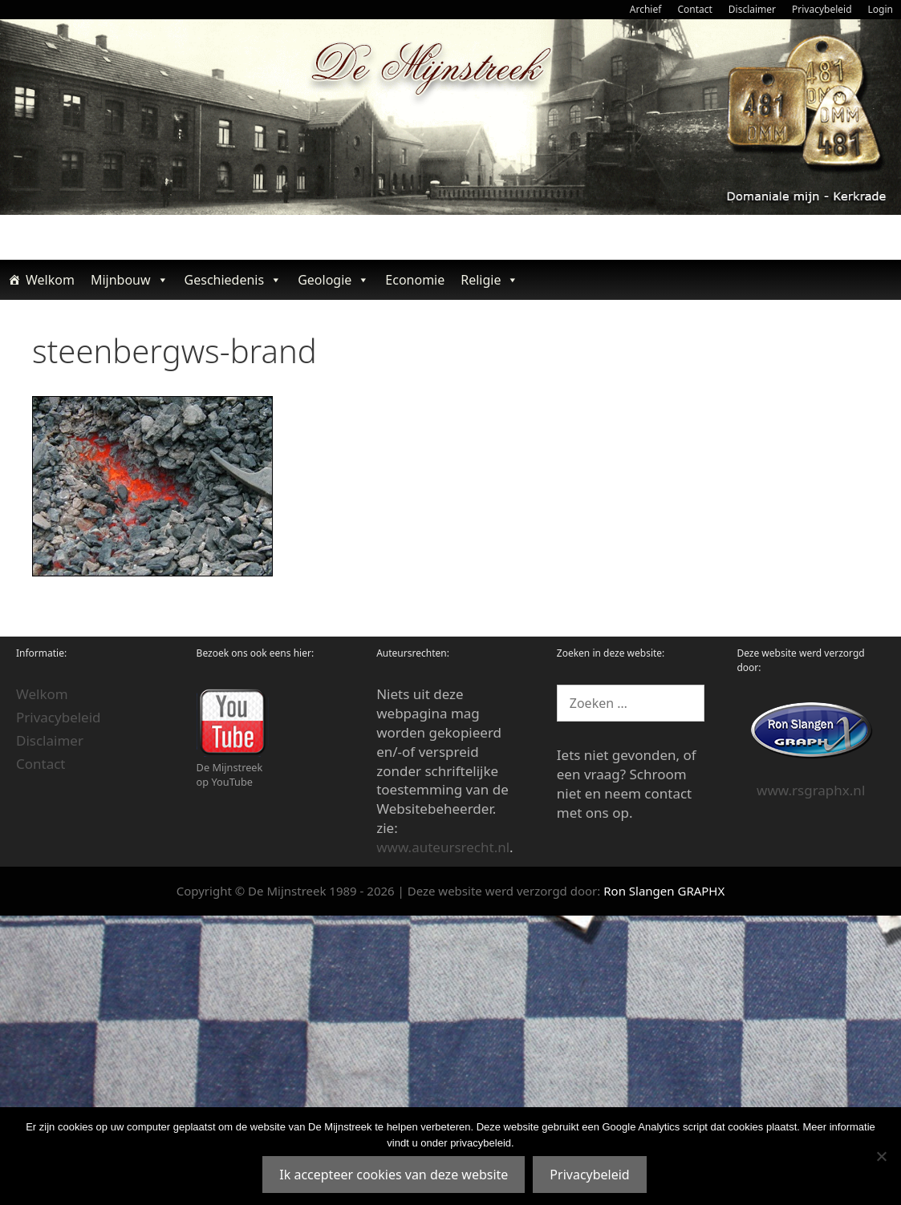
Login (880, 9)
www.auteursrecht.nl (442, 847)
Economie (414, 280)
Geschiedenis (233, 280)
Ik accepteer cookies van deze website (393, 1174)
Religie (489, 280)
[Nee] (881, 1156)
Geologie (333, 280)
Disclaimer (752, 9)
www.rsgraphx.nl (811, 790)
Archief (646, 9)
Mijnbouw (129, 280)
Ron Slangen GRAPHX (663, 891)
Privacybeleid (822, 9)
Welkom (50, 280)
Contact (694, 9)
